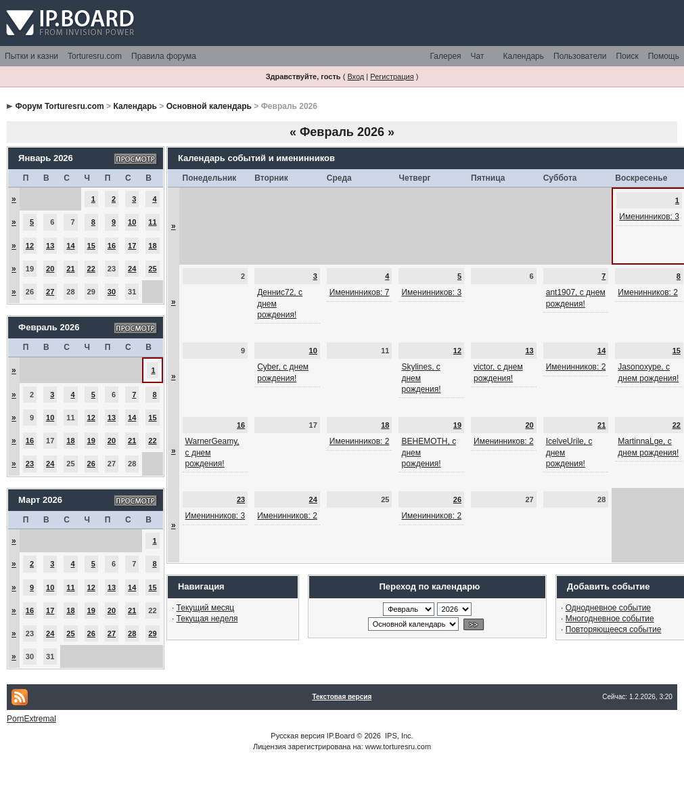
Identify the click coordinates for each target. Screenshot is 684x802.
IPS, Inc (398, 736)
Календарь (523, 56)
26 (91, 464)
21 (70, 269)
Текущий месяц (206, 607)
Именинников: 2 (648, 292)
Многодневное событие (610, 618)
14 (70, 246)
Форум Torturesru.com (59, 106)
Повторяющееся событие (614, 629)
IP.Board (341, 736)
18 (152, 246)
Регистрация (391, 76)
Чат (477, 56)
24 (132, 269)
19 (91, 441)
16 (112, 246)
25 (152, 269)
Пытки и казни (31, 56)
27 (50, 292)
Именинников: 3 (649, 216)
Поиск (627, 56)
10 (132, 222)
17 (132, 246)
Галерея (445, 56)
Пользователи (579, 56)
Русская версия (297, 736)
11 (152, 222)
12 (30, 246)
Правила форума (163, 56)
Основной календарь (209, 106)
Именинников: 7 (359, 292)
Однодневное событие (608, 607)
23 (30, 464)
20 (50, 269)
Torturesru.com (95, 56)
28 (132, 633)
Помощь (663, 56)
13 (50, 246)
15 (91, 246)
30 (112, 292)
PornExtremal (31, 718)
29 (152, 633)
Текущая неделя (207, 618)
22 (91, 269)
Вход (355, 76)
